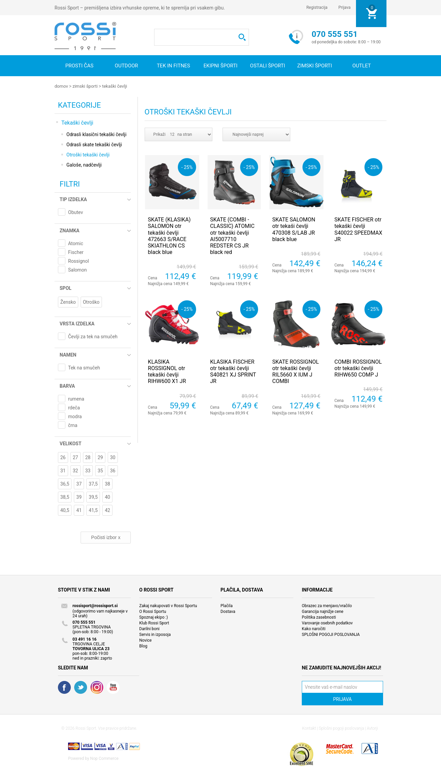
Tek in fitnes (173, 66)
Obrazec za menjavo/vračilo (327, 605)
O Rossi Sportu (152, 611)
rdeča (74, 407)
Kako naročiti (314, 628)
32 (75, 470)
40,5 (64, 510)
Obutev (75, 212)
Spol (65, 288)
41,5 (93, 510)
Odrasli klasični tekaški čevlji (96, 134)
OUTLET (361, 66)
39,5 (93, 496)
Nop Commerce (104, 758)
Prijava (344, 7)
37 (79, 483)
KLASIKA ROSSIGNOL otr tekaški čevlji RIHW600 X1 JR (167, 371)
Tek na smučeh (84, 367)
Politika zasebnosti (319, 617)
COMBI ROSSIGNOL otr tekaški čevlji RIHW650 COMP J (358, 368)
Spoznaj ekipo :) (153, 617)
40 (107, 496)
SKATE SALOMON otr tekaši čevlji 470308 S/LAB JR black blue (293, 229)
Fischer (76, 252)
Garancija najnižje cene (322, 611)
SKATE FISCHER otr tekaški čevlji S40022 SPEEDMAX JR (358, 229)
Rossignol (78, 260)
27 (75, 457)
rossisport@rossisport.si (95, 605)
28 (88, 457)
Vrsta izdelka (77, 323)
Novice (145, 640)
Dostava (227, 611)
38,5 (64, 496)
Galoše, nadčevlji (84, 164)
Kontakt (309, 728)
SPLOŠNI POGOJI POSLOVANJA (331, 634)
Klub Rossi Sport (154, 622)
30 (112, 457)
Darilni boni (149, 628)
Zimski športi (314, 66)
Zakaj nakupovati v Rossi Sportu (168, 605)
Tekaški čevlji (114, 86)
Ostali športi (267, 66)
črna (72, 425)
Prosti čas (79, 66)
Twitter (80, 687)
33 (88, 470)
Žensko (68, 301)
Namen (68, 354)
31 (63, 470)
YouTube (113, 687)
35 (100, 470)
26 (63, 457)
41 (79, 510)
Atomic (75, 243)
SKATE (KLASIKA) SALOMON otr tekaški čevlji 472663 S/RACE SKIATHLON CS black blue (169, 235)
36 (112, 470)
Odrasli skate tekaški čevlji (94, 144)
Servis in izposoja (155, 634)
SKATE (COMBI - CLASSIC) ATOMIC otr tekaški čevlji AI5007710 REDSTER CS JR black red (232, 235)
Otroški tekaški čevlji (88, 154)
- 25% (186, 166)
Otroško (91, 301)
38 (107, 483)
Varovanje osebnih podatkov (327, 622)
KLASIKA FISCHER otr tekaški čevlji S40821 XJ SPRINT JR (233, 371)
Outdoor (126, 66)
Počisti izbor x (105, 537)
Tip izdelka (73, 199)
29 (100, 457)
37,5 (93, 483)
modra (75, 416)
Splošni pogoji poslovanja (341, 728)
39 (79, 496)
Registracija (317, 7)
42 (107, 510)
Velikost (70, 443)
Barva (67, 385)
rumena (76, 398)
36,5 (64, 483)
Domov (61, 86)
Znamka (69, 230)
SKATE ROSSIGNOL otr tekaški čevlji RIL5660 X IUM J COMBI (295, 371)
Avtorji (372, 728)
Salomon (77, 269)
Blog (143, 645)
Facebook (64, 687)
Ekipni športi (220, 66)
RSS (96, 687)
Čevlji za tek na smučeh (93, 336)
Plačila (226, 605)
